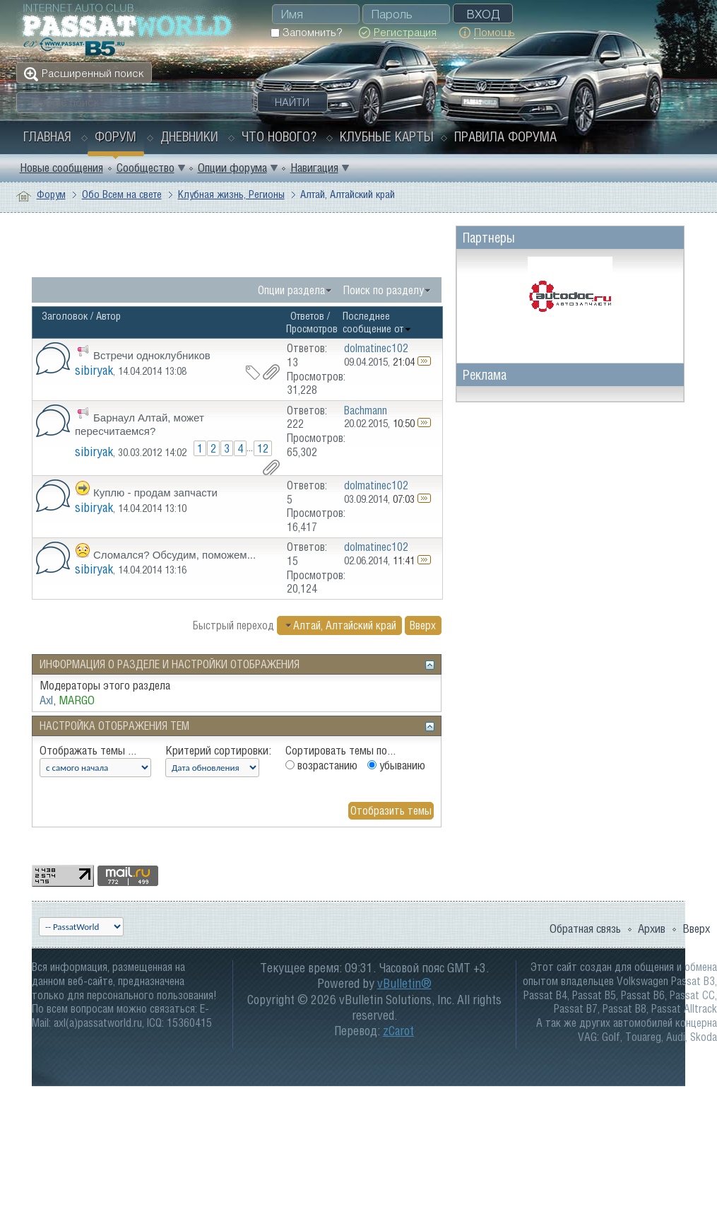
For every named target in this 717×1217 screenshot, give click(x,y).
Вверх (423, 625)
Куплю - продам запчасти (155, 493)
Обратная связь (585, 928)
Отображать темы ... (88, 750)
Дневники (189, 136)
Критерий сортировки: (218, 750)
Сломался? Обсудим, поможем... (174, 555)
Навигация (314, 168)
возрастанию (321, 765)
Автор (108, 316)
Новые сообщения (61, 168)
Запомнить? (306, 32)
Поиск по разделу (383, 290)
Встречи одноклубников (152, 355)
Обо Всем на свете (122, 194)
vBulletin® (404, 983)
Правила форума (505, 136)
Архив (651, 928)
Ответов (307, 316)
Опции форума (232, 168)
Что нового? (279, 136)
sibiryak (94, 370)
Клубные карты (387, 136)
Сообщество (145, 168)
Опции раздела (291, 290)
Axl (46, 700)
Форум (115, 136)
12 (262, 448)
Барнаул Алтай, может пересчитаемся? (139, 424)
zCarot (398, 1030)
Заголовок (65, 316)
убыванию (396, 765)
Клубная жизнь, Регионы (231, 194)
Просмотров (312, 328)
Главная (47, 136)
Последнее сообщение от (377, 322)
